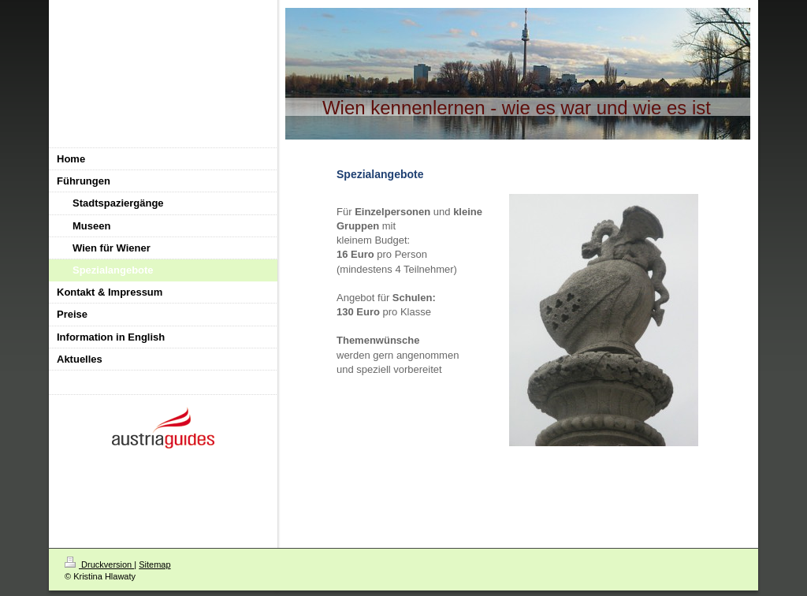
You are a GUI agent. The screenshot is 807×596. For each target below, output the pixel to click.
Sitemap (154, 564)
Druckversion (99, 564)
